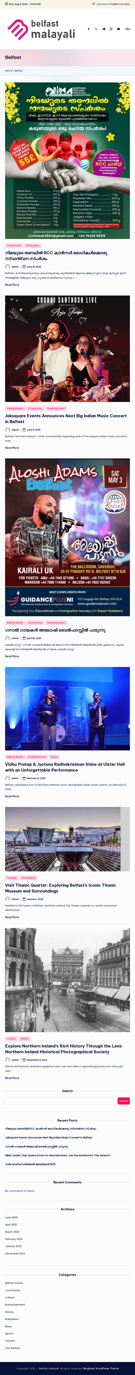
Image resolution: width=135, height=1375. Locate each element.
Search (67, 1091)
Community (14, 245)
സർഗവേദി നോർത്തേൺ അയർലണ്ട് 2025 (30, 1164)
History (25, 1038)
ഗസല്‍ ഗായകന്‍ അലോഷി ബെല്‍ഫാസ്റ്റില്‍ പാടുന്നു (55, 630)
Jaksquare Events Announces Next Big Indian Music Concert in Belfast (48, 1137)
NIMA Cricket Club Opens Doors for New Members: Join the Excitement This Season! (57, 1155)
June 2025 (11, 1217)
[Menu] (128, 29)
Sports (9, 1333)
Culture (11, 1038)
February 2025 (14, 1239)
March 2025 (12, 1232)
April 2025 (11, 1224)
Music (54, 757)
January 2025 (13, 1246)
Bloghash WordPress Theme (101, 1368)
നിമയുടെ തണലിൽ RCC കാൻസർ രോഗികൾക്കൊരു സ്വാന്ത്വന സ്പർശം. (50, 1128)
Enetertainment (56, 408)
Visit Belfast (28, 877)
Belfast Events (15, 408)
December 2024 (15, 1253)
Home (8, 70)
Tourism (11, 877)
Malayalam (32, 245)
